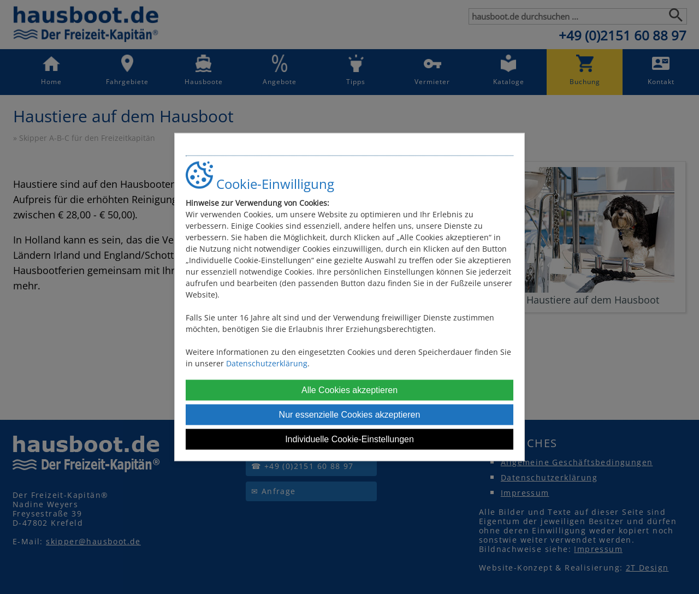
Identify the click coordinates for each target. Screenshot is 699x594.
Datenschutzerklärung (266, 363)
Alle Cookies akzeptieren (349, 389)
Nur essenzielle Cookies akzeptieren (349, 414)
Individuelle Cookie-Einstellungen (349, 438)
